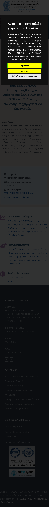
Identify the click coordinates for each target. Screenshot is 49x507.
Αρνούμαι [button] (24, 71)
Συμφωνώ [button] (24, 66)
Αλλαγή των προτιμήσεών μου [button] (24, 76)
